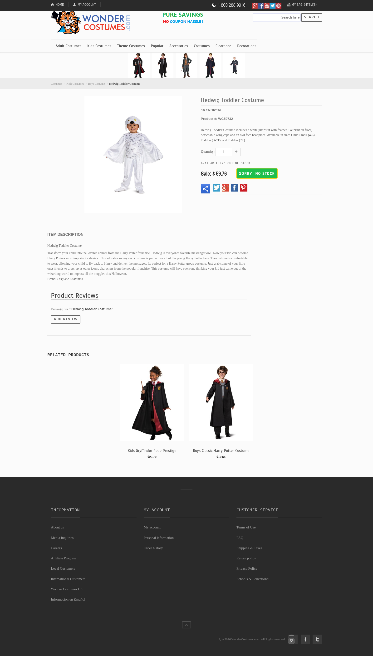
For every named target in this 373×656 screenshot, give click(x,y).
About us (57, 527)
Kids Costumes (99, 46)
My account (152, 527)
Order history (153, 548)
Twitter (317, 639)
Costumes (202, 46)
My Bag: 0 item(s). (304, 4)
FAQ (239, 538)
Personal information (159, 538)
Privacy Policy (246, 568)
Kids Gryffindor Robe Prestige (152, 450)
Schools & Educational (252, 579)
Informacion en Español (68, 599)
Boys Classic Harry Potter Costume (221, 450)
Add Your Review (211, 109)
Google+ (293, 639)
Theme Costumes (131, 46)
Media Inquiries (62, 538)
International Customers (68, 579)
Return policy (246, 558)
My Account (87, 4)
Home (60, 4)
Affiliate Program (63, 558)
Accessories (178, 46)
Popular (157, 46)
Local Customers (63, 568)
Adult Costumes (68, 46)
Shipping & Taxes (249, 548)
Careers (56, 548)
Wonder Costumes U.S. (67, 589)
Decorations (246, 46)
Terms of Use (246, 527)
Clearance (223, 46)
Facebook (305, 639)
